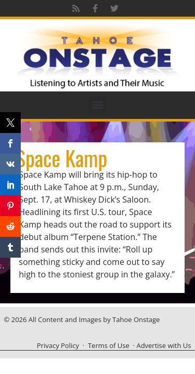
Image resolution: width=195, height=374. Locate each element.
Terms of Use (108, 345)
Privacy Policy (58, 345)
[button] (97, 105)
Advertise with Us (163, 345)
